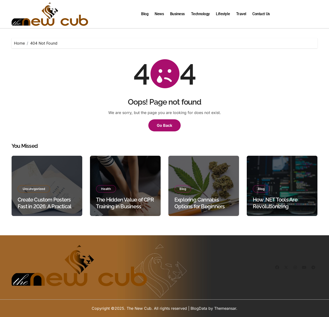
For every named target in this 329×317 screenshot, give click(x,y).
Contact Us (261, 14)
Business (177, 14)
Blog (144, 14)
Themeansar (225, 308)
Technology (200, 14)
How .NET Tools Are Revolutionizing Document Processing (278, 206)
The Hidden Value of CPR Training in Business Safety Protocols (125, 206)
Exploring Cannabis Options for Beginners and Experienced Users (201, 206)
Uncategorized (34, 189)
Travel (241, 14)
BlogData (199, 308)
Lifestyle (223, 14)
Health (106, 189)
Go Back (164, 125)
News (159, 14)
